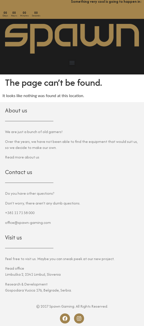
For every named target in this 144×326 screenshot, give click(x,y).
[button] (72, 63)
